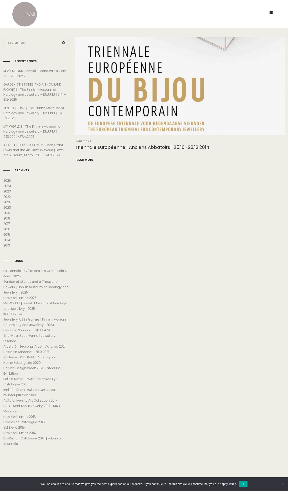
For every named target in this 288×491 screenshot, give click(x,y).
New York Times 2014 (19, 433)
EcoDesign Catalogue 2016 (24, 422)
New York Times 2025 (19, 298)
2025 (7, 180)
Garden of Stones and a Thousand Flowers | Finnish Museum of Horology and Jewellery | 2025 (36, 287)
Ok (243, 484)
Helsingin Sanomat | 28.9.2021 (26, 352)
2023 (7, 191)
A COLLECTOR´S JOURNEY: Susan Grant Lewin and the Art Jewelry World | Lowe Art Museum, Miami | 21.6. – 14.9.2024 (33, 150)
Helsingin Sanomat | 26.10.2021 (26, 330)
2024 (7, 186)
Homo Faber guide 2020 (22, 362)
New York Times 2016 (19, 416)
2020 (7, 207)
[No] (282, 484)
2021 (6, 202)
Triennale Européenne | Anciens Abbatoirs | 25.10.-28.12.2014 (142, 147)
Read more (84, 160)
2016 (6, 229)
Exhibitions (83, 141)
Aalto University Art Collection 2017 (30, 400)
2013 (6, 245)
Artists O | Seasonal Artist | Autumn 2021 (34, 346)
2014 (6, 240)
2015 (6, 234)
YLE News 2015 (14, 427)
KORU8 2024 (12, 314)
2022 (7, 197)
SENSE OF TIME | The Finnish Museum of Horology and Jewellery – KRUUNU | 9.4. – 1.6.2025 (34, 113)
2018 (6, 218)
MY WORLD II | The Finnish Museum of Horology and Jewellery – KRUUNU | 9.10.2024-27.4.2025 (32, 131)
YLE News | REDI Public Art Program (29, 357)
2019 (6, 213)
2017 (6, 224)
